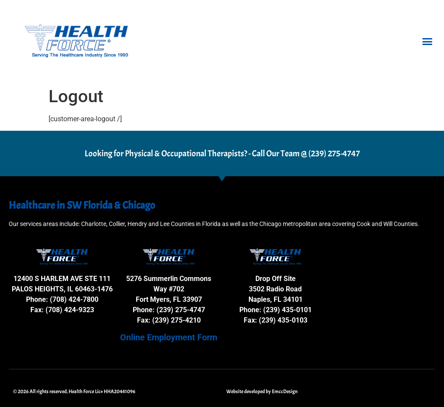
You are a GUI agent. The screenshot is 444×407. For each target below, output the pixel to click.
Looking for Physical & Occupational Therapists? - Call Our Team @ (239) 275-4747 (222, 153)
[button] (427, 41)
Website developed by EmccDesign (261, 391)
